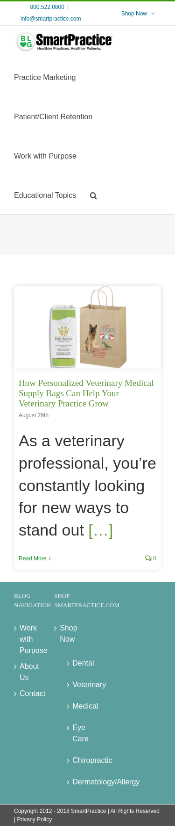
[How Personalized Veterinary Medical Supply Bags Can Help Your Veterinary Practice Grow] (87, 327)
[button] (93, 194)
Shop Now (68, 633)
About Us (27, 671)
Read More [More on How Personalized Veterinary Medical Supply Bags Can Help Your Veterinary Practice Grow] (32, 558)
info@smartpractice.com (51, 18)
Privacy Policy (34, 819)
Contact (27, 693)
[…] (100, 530)
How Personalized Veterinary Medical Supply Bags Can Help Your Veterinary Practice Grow (86, 393)
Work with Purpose (27, 639)
